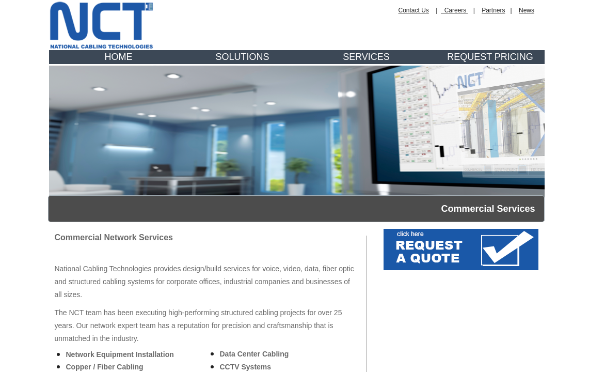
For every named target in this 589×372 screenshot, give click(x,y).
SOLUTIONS (242, 57)
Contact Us (414, 10)
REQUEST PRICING (490, 57)
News (526, 10)
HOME (119, 57)
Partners (493, 10)
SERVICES (366, 57)
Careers (454, 10)
